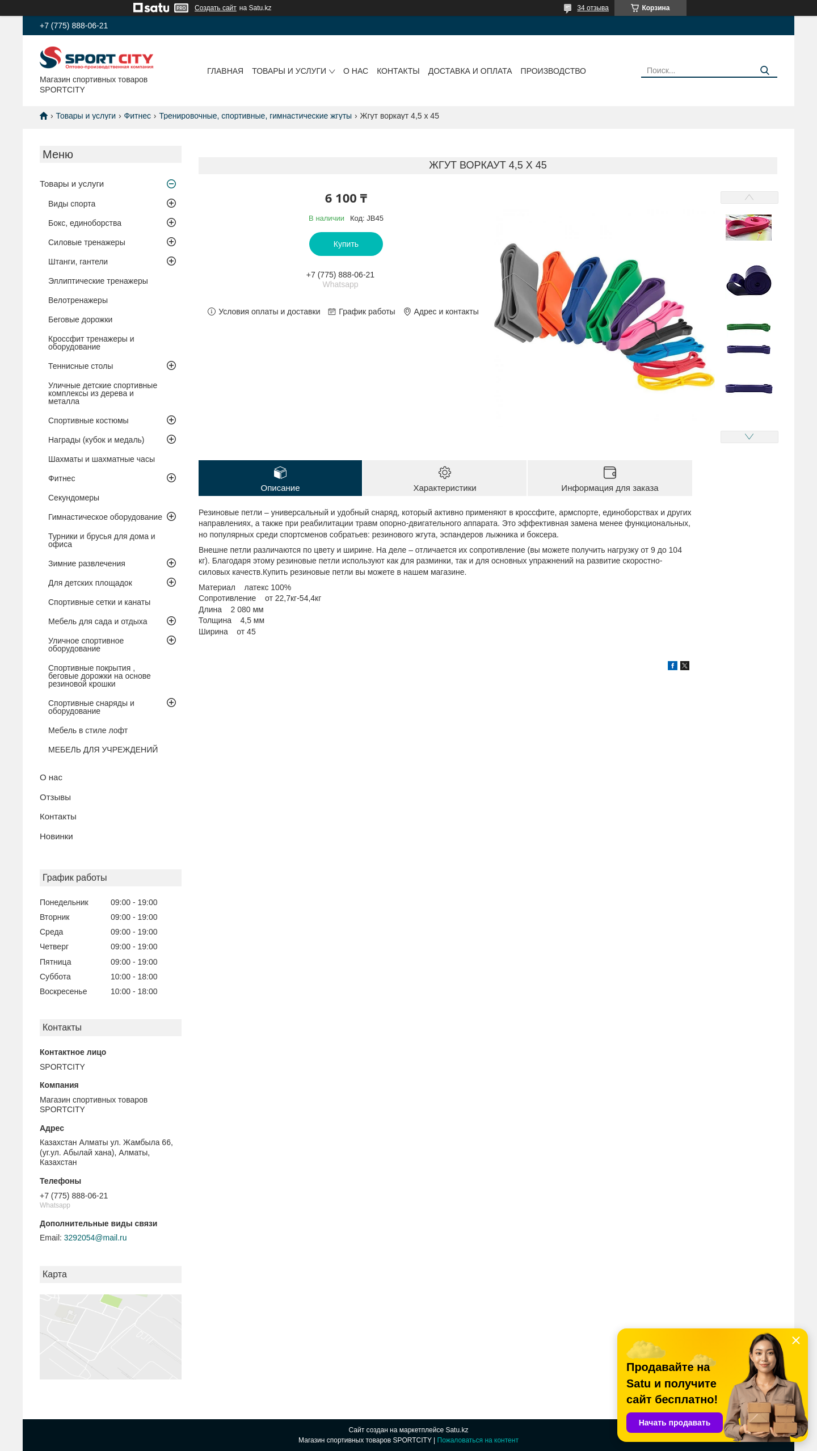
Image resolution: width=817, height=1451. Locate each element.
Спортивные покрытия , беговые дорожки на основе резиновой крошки (99, 675)
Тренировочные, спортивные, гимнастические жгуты (255, 116)
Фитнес (137, 116)
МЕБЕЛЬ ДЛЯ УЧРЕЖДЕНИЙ (103, 749)
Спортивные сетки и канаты (99, 602)
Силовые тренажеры (86, 242)
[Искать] (764, 71)
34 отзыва (593, 8)
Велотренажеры (78, 300)
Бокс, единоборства (84, 223)
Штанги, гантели (78, 261)
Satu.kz (456, 1430)
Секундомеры (73, 497)
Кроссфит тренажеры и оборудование (91, 342)
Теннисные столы (80, 366)
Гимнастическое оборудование (105, 516)
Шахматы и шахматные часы (101, 459)
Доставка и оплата (470, 70)
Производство (553, 70)
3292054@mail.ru (95, 1237)
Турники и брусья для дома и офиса (101, 540)
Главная (225, 70)
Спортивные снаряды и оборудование (91, 707)
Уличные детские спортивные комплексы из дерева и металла (102, 393)
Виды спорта (71, 203)
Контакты (398, 70)
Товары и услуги (289, 70)
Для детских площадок (90, 582)
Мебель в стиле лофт (88, 730)
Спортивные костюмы (88, 420)
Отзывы (55, 797)
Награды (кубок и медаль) (96, 439)
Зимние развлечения (86, 563)
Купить (346, 244)
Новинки (56, 836)
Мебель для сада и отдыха (97, 621)
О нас (355, 70)
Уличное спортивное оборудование (86, 644)
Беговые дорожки (80, 319)
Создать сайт (216, 8)
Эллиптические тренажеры (98, 280)
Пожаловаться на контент (478, 1440)
